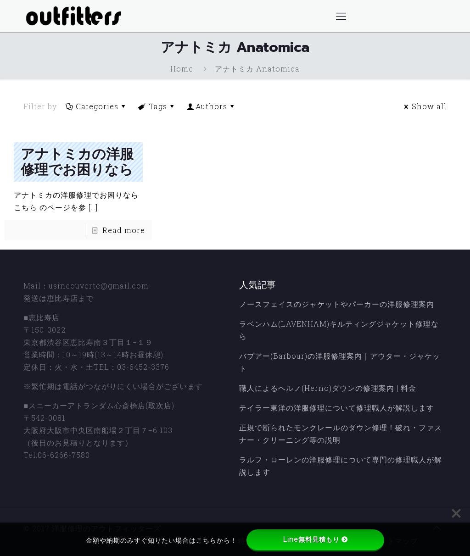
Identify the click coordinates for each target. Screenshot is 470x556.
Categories (96, 106)
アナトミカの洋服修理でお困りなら (77, 162)
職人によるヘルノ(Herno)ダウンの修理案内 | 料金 (327, 388)
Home (181, 68)
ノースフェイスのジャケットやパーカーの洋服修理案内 (336, 304)
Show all (423, 106)
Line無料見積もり (315, 539)
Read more (123, 230)
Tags (157, 106)
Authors (211, 106)
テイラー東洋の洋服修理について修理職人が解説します (336, 407)
